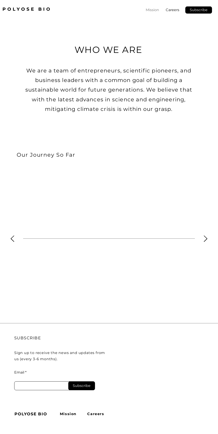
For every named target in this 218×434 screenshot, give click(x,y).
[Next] (205, 239)
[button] (198, 10)
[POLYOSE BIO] (31, 414)
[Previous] (12, 239)
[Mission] (68, 414)
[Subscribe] (81, 385)
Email (19, 372)
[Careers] (96, 414)
